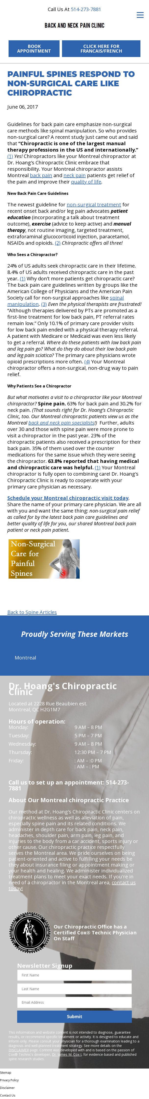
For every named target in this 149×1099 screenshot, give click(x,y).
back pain (41, 175)
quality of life (86, 181)
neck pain (74, 175)
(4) (87, 361)
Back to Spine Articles (32, 612)
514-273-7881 (86, 9)
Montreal (25, 657)
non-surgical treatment (94, 204)
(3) (44, 304)
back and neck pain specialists (61, 422)
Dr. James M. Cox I (66, 1054)
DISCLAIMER (19, 1050)
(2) (58, 243)
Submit (74, 1016)
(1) (10, 156)
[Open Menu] (140, 15)
